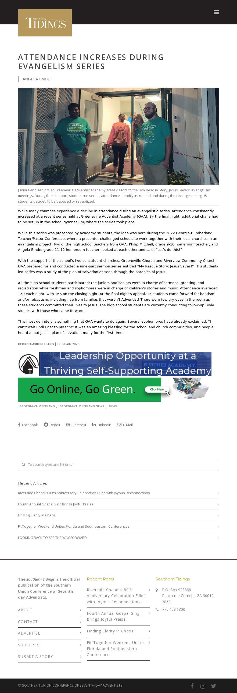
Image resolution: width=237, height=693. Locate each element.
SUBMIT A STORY (35, 656)
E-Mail (125, 424)
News (113, 406)
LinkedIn (101, 424)
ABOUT (25, 609)
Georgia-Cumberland (37, 406)
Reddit (52, 424)
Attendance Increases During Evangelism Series (91, 61)
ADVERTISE (29, 633)
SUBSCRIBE (29, 644)
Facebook (28, 424)
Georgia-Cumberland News (81, 406)
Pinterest (76, 424)
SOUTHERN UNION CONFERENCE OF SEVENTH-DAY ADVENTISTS (72, 685)
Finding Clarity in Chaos (37, 515)
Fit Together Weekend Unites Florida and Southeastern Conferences (74, 526)
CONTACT (28, 621)
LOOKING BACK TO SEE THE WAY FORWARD (52, 537)
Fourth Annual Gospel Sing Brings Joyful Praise (56, 504)
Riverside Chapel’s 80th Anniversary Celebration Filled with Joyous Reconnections (84, 492)
